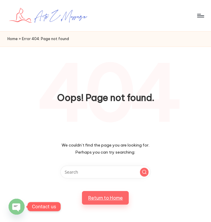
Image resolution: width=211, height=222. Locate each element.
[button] (144, 172)
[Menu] (200, 15)
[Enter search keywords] (105, 172)
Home (12, 39)
